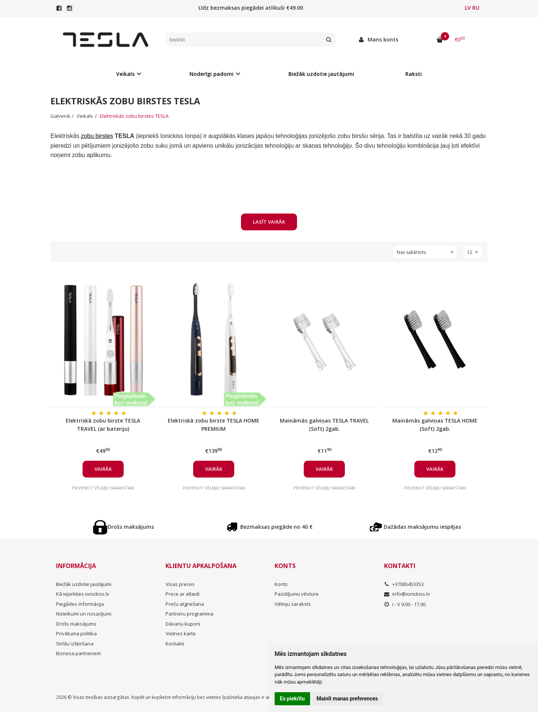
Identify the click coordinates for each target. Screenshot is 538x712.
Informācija (76, 566)
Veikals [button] (125, 73)
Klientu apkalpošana (201, 566)
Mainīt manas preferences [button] (347, 699)
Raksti (413, 73)
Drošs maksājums (123, 527)
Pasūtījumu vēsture (297, 593)
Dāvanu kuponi (183, 623)
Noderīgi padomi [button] (211, 73)
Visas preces (180, 584)
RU (475, 7)
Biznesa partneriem (78, 653)
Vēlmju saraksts (293, 604)
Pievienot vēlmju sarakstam (103, 488)
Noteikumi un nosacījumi (83, 613)
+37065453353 (404, 584)
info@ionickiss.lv (407, 593)
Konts (285, 566)
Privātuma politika (76, 633)
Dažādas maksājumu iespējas (415, 527)
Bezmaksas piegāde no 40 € (269, 527)
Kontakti (175, 643)
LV (468, 7)
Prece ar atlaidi (183, 593)
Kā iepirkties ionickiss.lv (82, 593)
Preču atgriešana (185, 604)
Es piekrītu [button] (292, 699)
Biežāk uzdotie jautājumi (321, 73)
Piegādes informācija (80, 604)
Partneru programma (189, 613)
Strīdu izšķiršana (74, 643)
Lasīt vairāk (269, 221)
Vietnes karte (181, 633)
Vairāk (103, 469)
